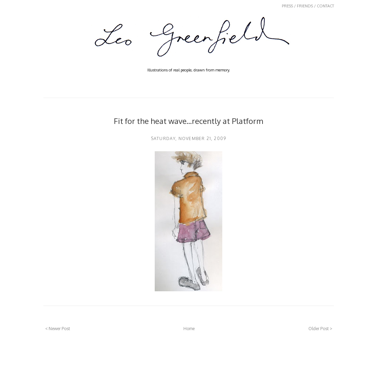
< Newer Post (57, 328)
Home (189, 328)
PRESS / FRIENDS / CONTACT (308, 6)
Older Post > (320, 328)
